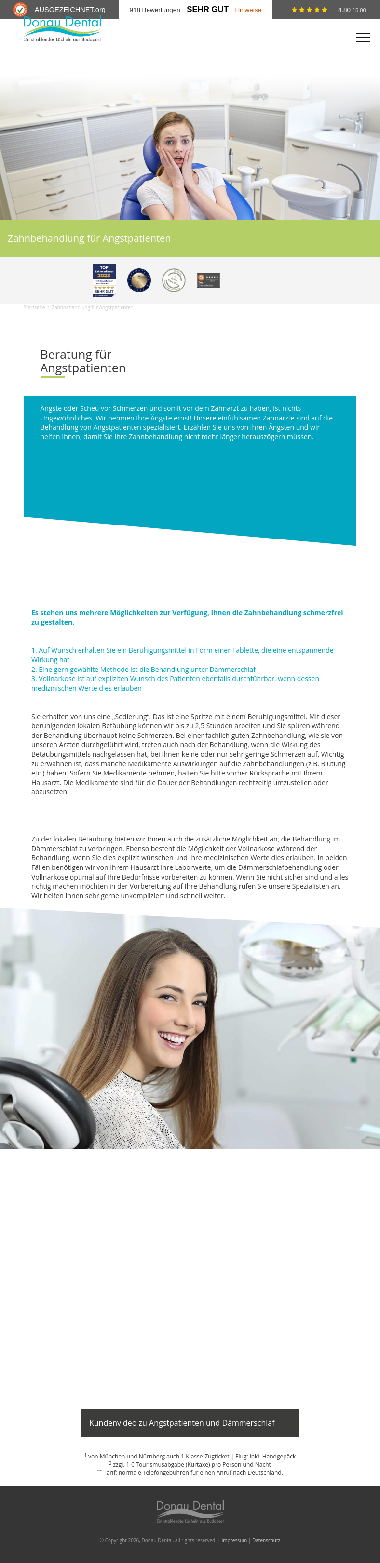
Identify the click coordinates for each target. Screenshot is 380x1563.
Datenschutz (266, 1540)
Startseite (34, 307)
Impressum (234, 1540)
